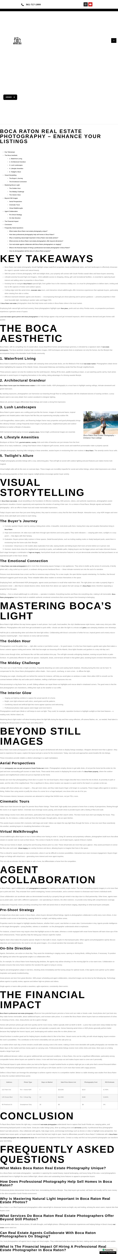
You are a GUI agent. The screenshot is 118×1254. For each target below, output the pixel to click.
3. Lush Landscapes (16, 165)
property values (34, 432)
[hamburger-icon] (113, 40)
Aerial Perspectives (16, 201)
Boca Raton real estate (9, 303)
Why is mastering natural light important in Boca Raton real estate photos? (36, 238)
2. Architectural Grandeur (18, 162)
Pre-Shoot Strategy (16, 215)
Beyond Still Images (12, 198)
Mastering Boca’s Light (13, 185)
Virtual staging (23, 851)
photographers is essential (39, 891)
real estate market (90, 364)
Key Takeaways (10, 152)
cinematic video (36, 290)
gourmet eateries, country (28, 442)
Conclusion (9, 224)
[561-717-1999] (22, 5)
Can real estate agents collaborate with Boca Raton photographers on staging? (38, 244)
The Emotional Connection (19, 182)
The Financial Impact (12, 221)
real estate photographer (50, 1128)
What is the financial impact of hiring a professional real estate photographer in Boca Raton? (43, 248)
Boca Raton (90, 450)
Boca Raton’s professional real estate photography (18, 1017)
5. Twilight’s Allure (15, 172)
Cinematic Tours (15, 205)
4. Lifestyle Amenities (17, 168)
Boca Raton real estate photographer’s (15, 569)
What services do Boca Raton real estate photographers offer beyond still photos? (39, 241)
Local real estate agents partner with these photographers (21, 317)
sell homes (78, 1131)
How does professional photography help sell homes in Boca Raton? (34, 234)
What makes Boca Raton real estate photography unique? (30, 231)
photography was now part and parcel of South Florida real (26, 771)
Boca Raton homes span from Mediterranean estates (19, 385)
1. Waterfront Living (16, 159)
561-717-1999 (33, 4)
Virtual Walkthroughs (16, 208)
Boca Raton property (94, 775)
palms (85, 631)
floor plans (65, 308)
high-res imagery (35, 556)
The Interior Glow (15, 195)
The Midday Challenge (17, 191)
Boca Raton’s (28, 284)
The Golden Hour (15, 188)
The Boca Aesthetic (12, 155)
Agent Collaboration (12, 211)
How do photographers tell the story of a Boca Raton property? (32, 251)
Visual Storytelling (11, 175)
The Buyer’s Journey (16, 178)
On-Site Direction (15, 218)
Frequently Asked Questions (15, 228)
